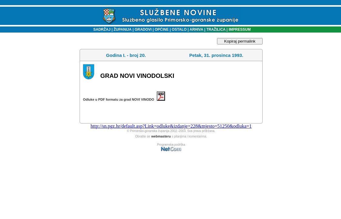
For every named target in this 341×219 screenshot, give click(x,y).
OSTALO (179, 29)
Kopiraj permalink (240, 41)
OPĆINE (162, 29)
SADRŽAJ (100, 29)
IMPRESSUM (240, 29)
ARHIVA (196, 29)
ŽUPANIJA (123, 29)
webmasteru (161, 136)
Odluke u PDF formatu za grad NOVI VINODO (124, 99)
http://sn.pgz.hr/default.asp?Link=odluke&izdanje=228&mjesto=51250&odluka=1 (171, 126)
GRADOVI (143, 29)
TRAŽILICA (215, 29)
